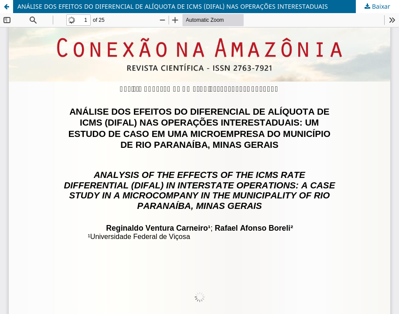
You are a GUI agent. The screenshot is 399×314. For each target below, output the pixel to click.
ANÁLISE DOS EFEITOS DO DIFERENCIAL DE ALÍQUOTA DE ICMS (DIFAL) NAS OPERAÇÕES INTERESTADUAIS (172, 6)
